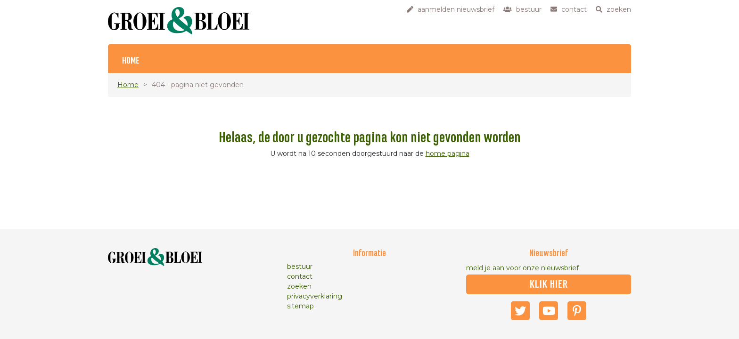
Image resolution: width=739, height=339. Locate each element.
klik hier (549, 284)
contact (299, 276)
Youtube (548, 310)
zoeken (299, 286)
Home (131, 61)
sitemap (300, 306)
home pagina (447, 153)
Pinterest (576, 310)
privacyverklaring (314, 296)
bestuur (299, 266)
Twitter (520, 310)
